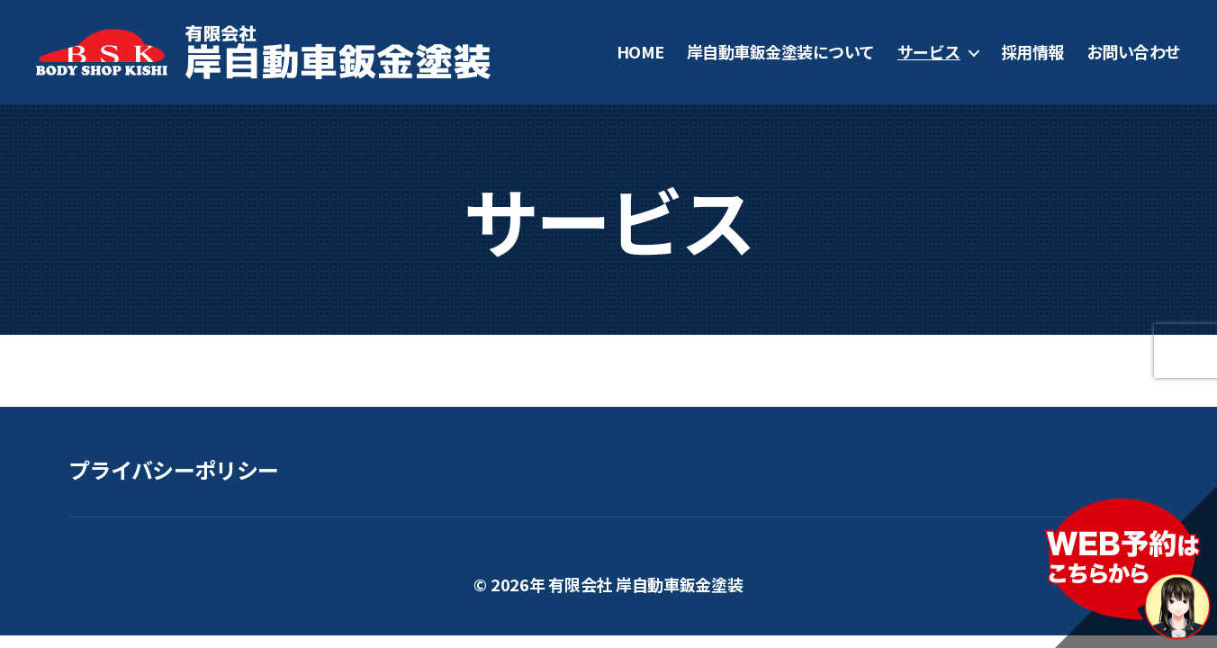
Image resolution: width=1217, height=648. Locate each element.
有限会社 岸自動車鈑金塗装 (646, 584)
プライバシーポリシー (173, 469)
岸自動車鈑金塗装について (781, 52)
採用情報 (1032, 52)
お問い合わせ (1133, 52)
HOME (640, 52)
